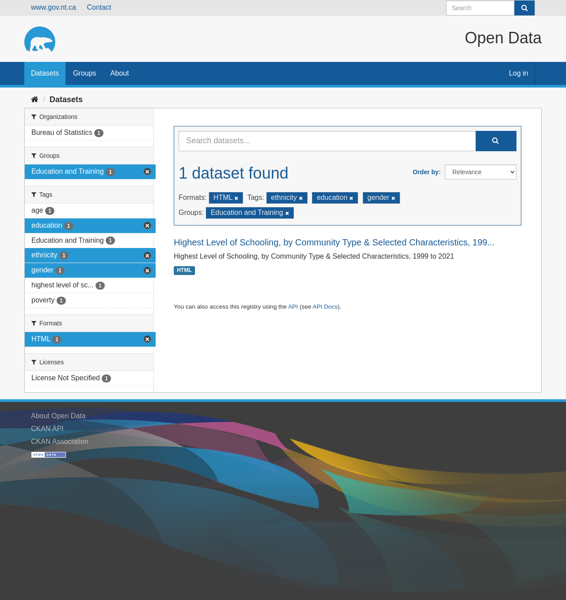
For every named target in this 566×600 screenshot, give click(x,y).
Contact (99, 7)
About (120, 73)
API (293, 306)
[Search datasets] (490, 7)
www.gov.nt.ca (53, 7)
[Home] (34, 99)
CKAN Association (59, 441)
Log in (518, 73)
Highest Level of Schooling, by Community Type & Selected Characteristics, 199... (334, 242)
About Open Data (58, 416)
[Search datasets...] (327, 141)
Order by (426, 172)
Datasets (45, 73)
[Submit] (524, 7)
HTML (184, 271)
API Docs (325, 306)
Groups (84, 73)
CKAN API (47, 428)
